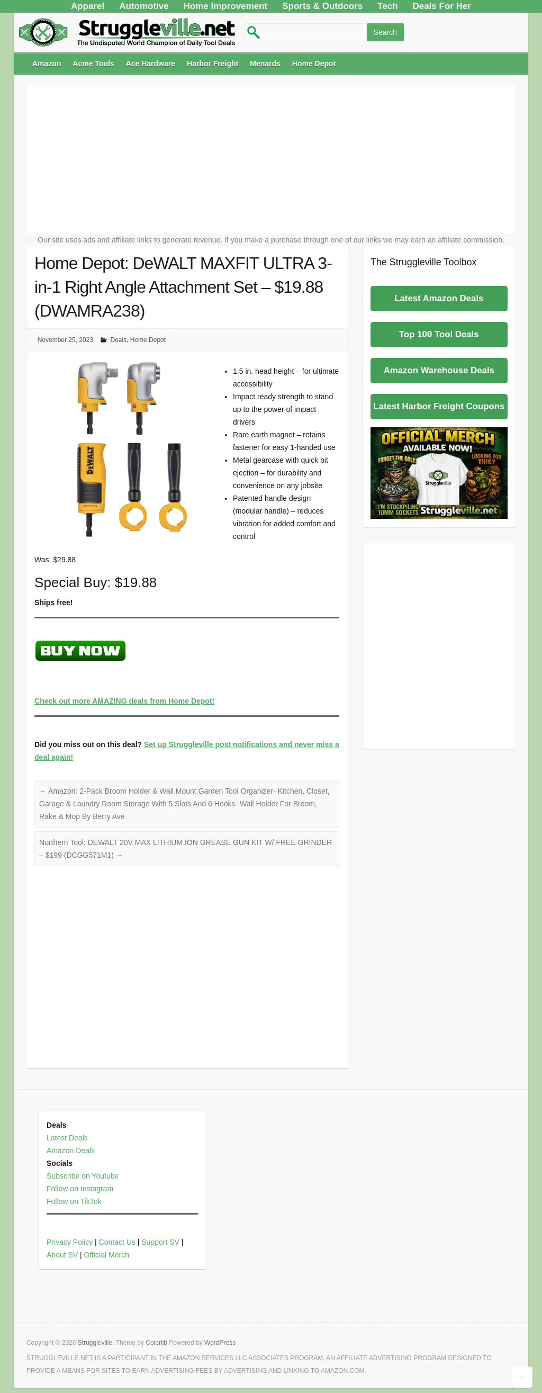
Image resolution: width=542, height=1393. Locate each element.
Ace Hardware (150, 63)
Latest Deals (67, 1138)
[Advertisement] (271, 159)
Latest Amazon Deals (438, 298)
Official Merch (106, 1255)
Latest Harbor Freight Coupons (438, 406)
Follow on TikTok (74, 1201)
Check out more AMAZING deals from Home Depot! (124, 701)
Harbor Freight (212, 63)
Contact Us (117, 1242)
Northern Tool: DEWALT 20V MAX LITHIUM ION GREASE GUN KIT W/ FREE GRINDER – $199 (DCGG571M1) (185, 848)
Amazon (46, 63)
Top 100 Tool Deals (438, 334)
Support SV (160, 1242)
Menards (265, 63)
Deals (118, 340)
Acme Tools (93, 63)
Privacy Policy (70, 1242)
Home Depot (314, 63)
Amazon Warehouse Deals (439, 370)
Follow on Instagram (80, 1188)
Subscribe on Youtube (83, 1176)
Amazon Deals (71, 1150)
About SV (62, 1255)
